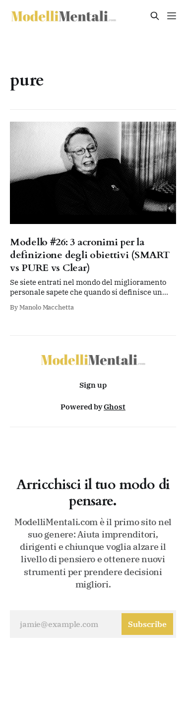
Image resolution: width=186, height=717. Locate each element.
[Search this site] (155, 16)
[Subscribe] (147, 624)
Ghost (114, 406)
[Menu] (172, 16)
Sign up (93, 385)
